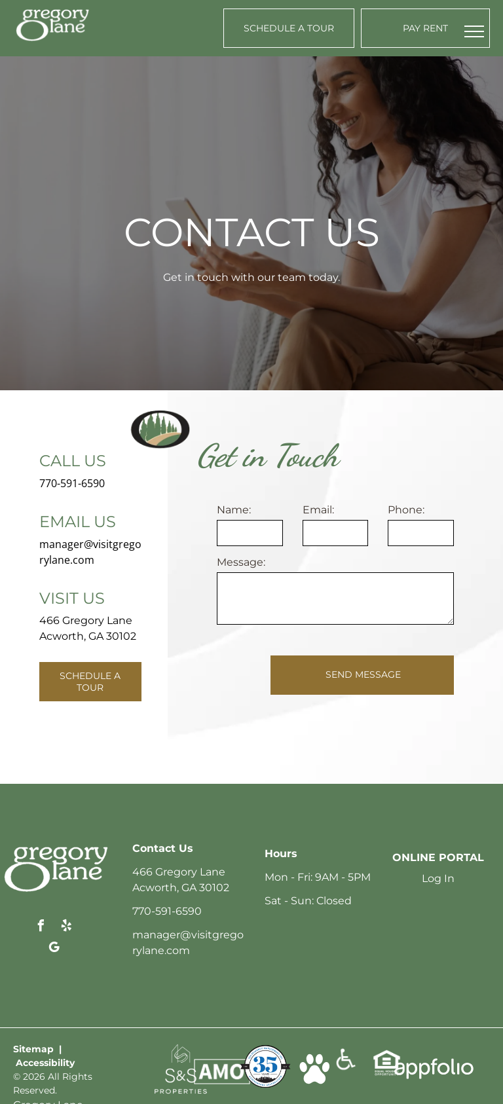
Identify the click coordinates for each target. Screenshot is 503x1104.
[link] (180, 1050)
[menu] (474, 31)
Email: (318, 510)
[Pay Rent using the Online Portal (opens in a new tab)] (425, 28)
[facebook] (41, 927)
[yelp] (67, 927)
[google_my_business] (54, 949)
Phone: (406, 510)
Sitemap (33, 1049)
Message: (241, 562)
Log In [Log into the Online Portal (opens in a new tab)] (438, 878)
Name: (234, 510)
